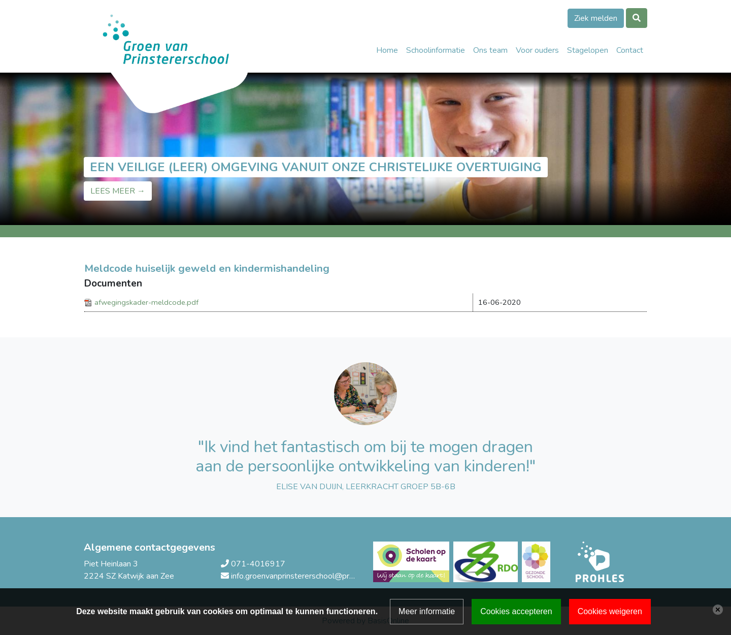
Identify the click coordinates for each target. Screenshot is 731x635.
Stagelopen (587, 50)
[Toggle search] (636, 18)
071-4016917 (258, 563)
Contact (629, 50)
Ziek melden (595, 18)
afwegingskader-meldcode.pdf (146, 302)
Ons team (490, 50)
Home (387, 50)
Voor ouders (537, 50)
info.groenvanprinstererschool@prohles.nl (303, 576)
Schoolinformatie (435, 50)
